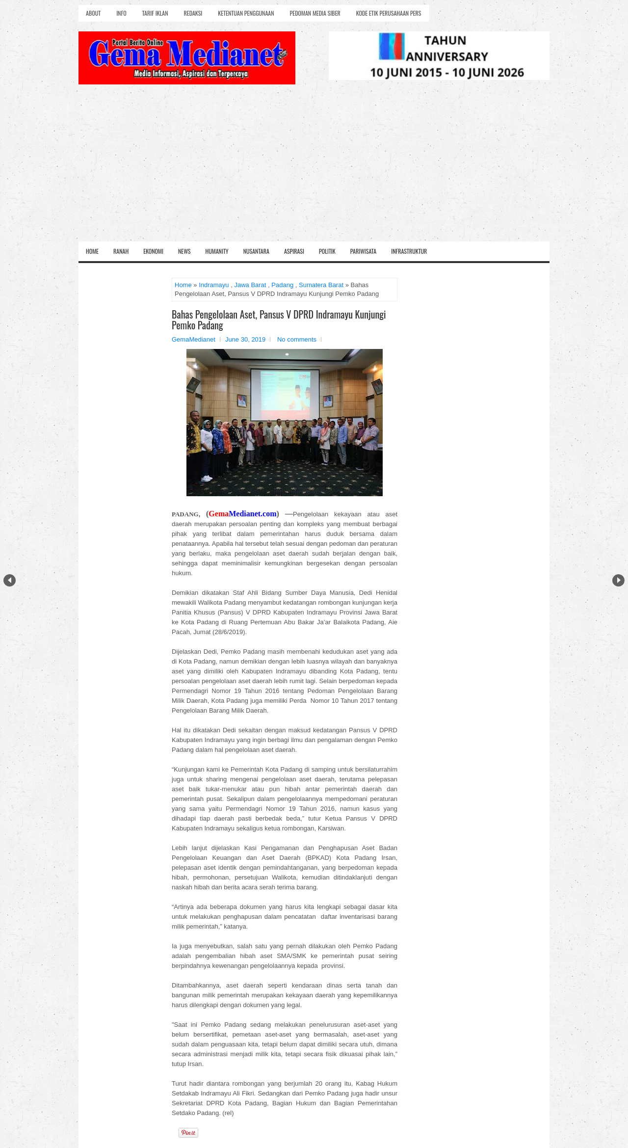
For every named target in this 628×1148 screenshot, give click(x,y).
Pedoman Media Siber (315, 13)
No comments (296, 339)
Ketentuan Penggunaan (246, 13)
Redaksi (193, 13)
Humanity (217, 251)
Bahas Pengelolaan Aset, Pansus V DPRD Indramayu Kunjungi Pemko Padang (279, 319)
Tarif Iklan (155, 13)
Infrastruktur (409, 251)
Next (618, 580)
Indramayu (214, 285)
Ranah (121, 251)
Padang (282, 285)
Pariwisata (363, 251)
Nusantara (256, 251)
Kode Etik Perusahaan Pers (388, 13)
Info (121, 13)
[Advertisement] (314, 168)
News (184, 251)
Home (92, 251)
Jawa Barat (250, 285)
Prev (9, 580)
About (93, 13)
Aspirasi (294, 251)
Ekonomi (153, 251)
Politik (327, 251)
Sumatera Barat (321, 285)
